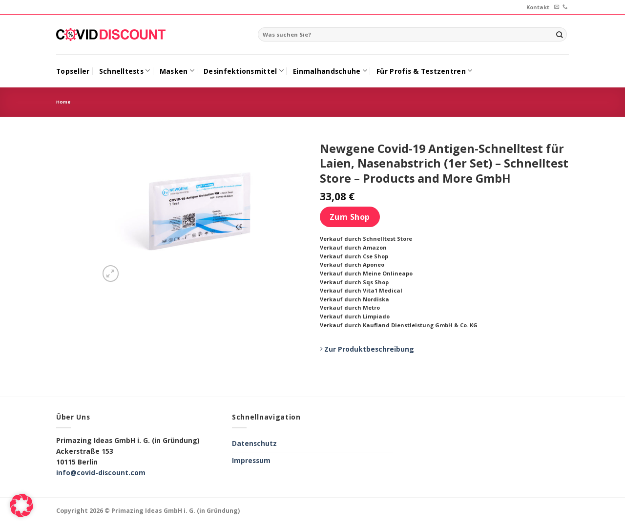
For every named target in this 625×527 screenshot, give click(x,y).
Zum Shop (350, 216)
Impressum (251, 460)
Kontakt (537, 7)
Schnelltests (124, 70)
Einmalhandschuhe (330, 70)
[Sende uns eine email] (556, 7)
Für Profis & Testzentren (424, 70)
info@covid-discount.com (101, 472)
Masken (177, 70)
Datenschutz (254, 443)
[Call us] (564, 7)
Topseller (72, 71)
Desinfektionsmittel (244, 70)
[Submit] (559, 34)
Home (63, 102)
